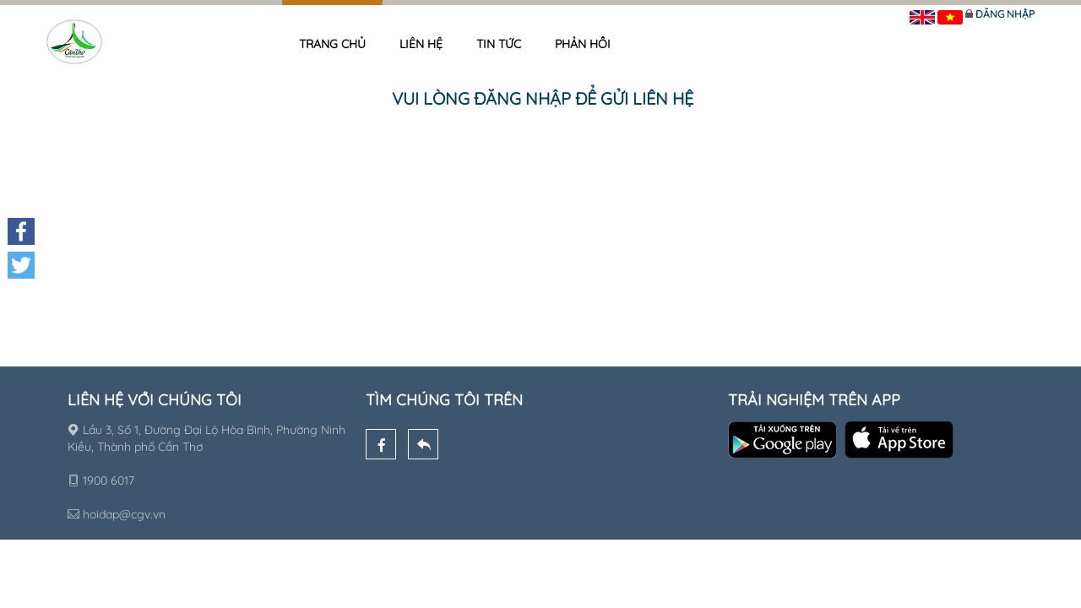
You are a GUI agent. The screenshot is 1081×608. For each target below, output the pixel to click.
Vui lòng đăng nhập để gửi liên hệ (542, 98)
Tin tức (498, 44)
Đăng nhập (1005, 14)
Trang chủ (332, 44)
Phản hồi (583, 44)
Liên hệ (421, 44)
